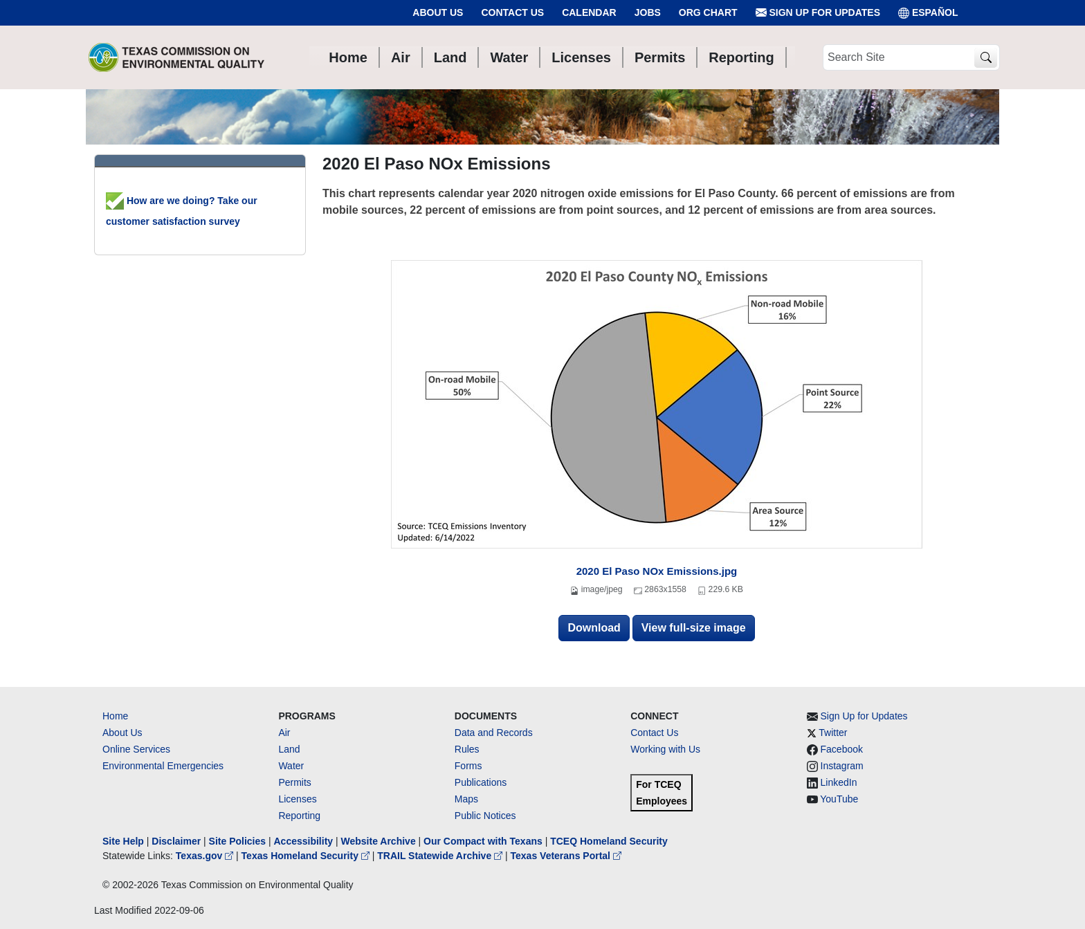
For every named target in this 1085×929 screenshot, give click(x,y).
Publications (481, 782)
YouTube (839, 798)
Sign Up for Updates (818, 13)
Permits (294, 782)
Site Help (123, 841)
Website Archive (378, 841)
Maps (466, 798)
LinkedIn (839, 782)
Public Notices (485, 815)
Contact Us (512, 12)
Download (593, 628)
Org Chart (708, 12)
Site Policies (237, 841)
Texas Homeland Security (306, 855)
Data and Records (494, 732)
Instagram (842, 765)
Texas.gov (206, 855)
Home (115, 715)
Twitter (833, 732)
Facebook (842, 749)
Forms (468, 765)
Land (289, 749)
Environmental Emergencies (163, 765)
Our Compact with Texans (482, 841)
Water (291, 765)
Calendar (589, 12)
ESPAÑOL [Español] (928, 13)
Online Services (136, 749)
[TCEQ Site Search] (986, 57)
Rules (467, 749)
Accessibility (304, 841)
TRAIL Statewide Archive (441, 855)
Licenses (297, 798)
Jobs (648, 12)
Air (284, 732)
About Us (437, 12)
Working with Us (665, 749)
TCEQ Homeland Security (609, 841)
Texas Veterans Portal (566, 855)
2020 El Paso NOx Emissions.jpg (657, 571)
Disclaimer (176, 841)
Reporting (299, 815)
